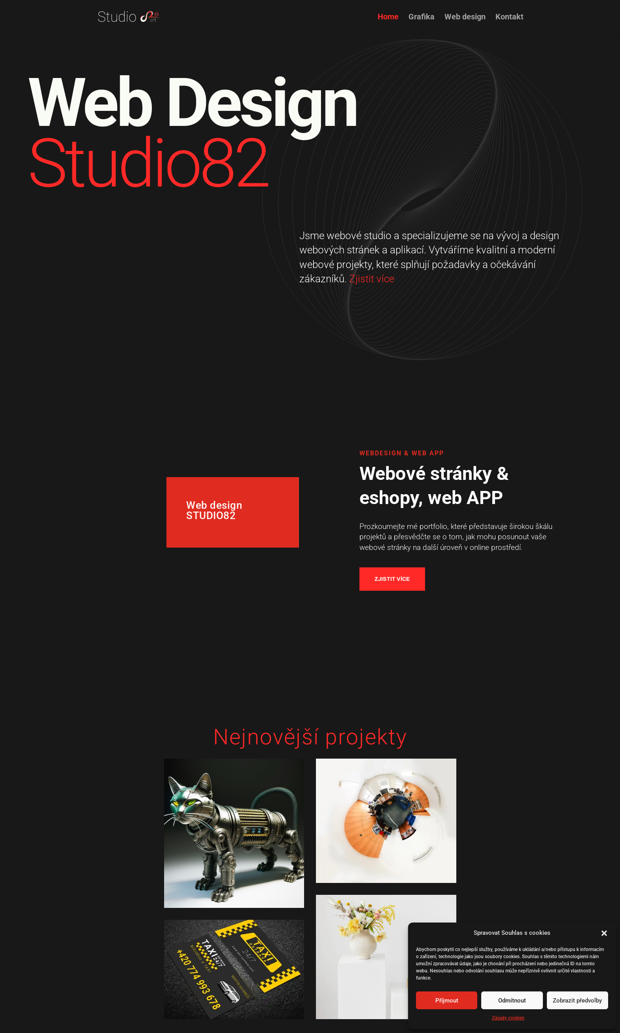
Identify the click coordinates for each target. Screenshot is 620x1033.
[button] (604, 933)
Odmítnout (512, 1000)
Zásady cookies (508, 1018)
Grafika (421, 17)
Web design (465, 17)
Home (388, 17)
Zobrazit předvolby (577, 1000)
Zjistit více (377, 279)
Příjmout (446, 1000)
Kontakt (509, 17)
